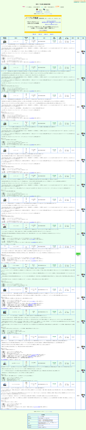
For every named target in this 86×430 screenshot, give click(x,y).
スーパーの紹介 (32, 239)
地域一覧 (51, 34)
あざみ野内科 (32, 118)
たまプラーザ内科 (36, 354)
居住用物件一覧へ (39, 11)
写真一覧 (40, 34)
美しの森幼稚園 (4, 308)
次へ (51, 13)
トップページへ (47, 11)
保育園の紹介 (30, 304)
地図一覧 (45, 34)
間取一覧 (34, 34)
